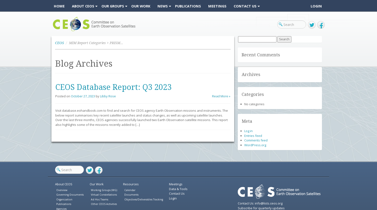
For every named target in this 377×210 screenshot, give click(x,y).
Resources (131, 184)
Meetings (175, 184)
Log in (248, 131)
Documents (131, 194)
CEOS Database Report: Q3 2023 (113, 87)
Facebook (321, 24)
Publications (63, 204)
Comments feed (256, 140)
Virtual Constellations (104, 194)
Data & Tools (178, 189)
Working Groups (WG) (104, 190)
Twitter (311, 24)
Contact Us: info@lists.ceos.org (260, 203)
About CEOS (63, 184)
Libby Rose (108, 96)
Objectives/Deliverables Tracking (143, 199)
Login (316, 6)
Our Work (97, 184)
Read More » (221, 96)
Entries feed (253, 136)
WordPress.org (255, 145)
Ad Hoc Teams (99, 199)
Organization (64, 199)
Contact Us (177, 193)
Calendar (129, 190)
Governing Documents (70, 194)
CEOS (59, 43)
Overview (61, 190)
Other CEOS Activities (104, 204)
